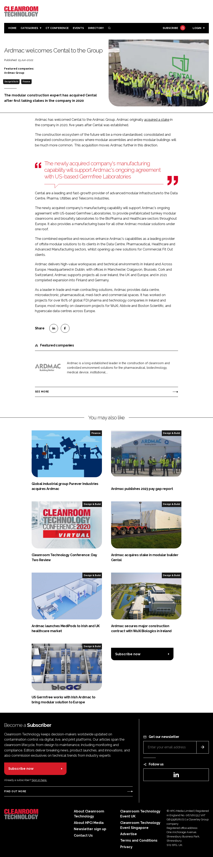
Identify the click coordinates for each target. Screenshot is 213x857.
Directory (96, 28)
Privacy (126, 847)
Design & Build (11, 82)
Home (12, 28)
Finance (26, 82)
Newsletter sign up (90, 829)
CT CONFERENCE (57, 28)
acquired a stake (156, 120)
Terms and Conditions (138, 840)
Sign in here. (39, 780)
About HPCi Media (89, 823)
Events (78, 28)
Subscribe (173, 28)
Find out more (15, 791)
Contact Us (83, 835)
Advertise (128, 834)
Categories (29, 28)
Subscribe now (127, 654)
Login (197, 28)
